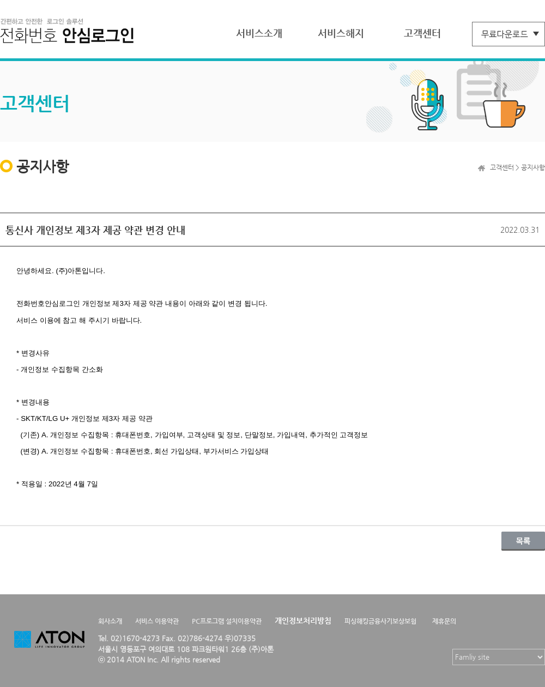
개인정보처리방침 (303, 620)
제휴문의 (444, 621)
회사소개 (110, 621)
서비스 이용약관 (157, 621)
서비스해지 (341, 33)
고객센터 (422, 33)
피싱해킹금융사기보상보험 (380, 621)
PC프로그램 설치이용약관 (227, 621)
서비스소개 (259, 33)
